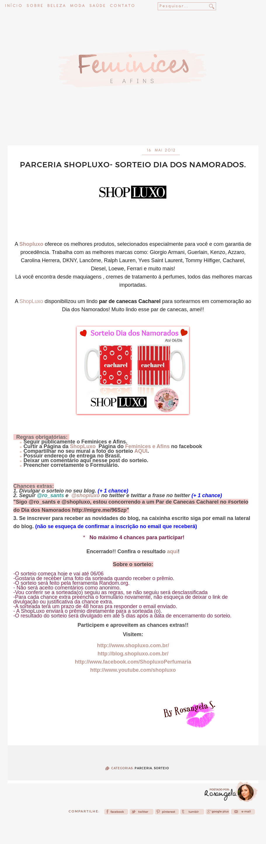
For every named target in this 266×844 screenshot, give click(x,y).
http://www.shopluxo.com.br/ (133, 645)
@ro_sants (50, 495)
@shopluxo (85, 495)
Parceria (143, 768)
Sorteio (161, 768)
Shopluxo (31, 244)
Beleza (56, 6)
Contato (122, 6)
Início (14, 6)
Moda (78, 6)
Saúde (97, 6)
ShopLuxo (31, 301)
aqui (172, 551)
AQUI (140, 451)
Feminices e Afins (147, 446)
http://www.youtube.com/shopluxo (133, 670)
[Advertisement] (133, 130)
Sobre (35, 6)
